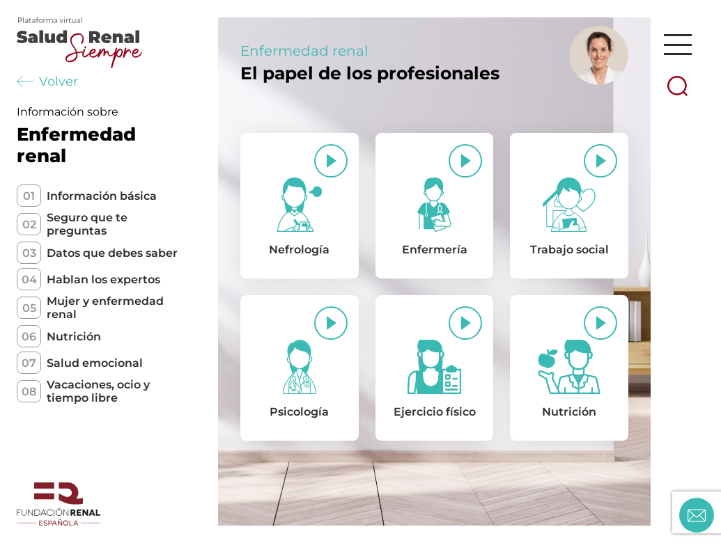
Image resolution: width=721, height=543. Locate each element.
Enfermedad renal (304, 50)
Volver (47, 81)
